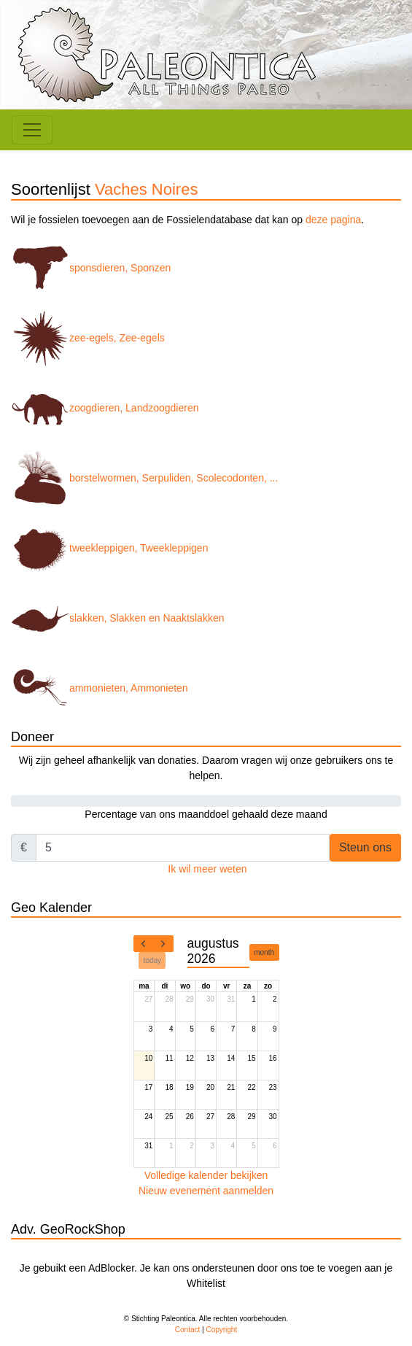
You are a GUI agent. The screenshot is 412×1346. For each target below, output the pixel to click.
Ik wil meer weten (207, 869)
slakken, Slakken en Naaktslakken (117, 618)
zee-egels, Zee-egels (88, 338)
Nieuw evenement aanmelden (206, 1190)
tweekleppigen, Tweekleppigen (109, 548)
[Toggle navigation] (32, 129)
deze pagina (333, 219)
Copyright (221, 1330)
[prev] (143, 944)
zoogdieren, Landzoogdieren (104, 408)
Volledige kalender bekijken (206, 1175)
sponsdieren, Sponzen (91, 268)
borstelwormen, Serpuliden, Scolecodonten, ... (144, 478)
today (152, 960)
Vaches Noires (146, 189)
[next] (163, 944)
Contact (187, 1330)
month (264, 952)
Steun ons (365, 847)
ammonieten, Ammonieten (99, 688)
